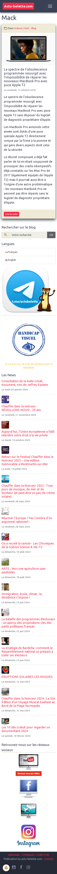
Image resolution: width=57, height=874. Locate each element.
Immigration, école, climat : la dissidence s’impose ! (22, 595)
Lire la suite (11, 214)
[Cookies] (6, 867)
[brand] (18, 6)
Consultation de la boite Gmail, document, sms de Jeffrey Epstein (25, 382)
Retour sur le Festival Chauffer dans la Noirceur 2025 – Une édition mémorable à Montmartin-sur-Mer (27, 460)
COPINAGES (28, 855)
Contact (49, 858)
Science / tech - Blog (25, 28)
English (10, 260)
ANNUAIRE (14, 855)
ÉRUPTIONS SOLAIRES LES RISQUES (27, 676)
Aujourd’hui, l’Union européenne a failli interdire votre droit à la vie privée (28, 433)
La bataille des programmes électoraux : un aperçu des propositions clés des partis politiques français (28, 622)
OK (51, 234)
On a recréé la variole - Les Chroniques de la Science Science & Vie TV (28, 545)
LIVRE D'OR (42, 855)
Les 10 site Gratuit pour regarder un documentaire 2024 (26, 729)
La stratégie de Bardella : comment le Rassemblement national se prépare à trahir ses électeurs (27, 651)
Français (11, 252)
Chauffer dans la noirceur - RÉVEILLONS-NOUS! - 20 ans (21, 408)
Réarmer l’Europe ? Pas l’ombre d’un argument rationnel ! (27, 519)
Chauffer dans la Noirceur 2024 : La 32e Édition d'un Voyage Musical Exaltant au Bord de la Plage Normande (28, 702)
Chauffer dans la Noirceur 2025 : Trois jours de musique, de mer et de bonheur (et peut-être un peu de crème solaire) (28, 491)
